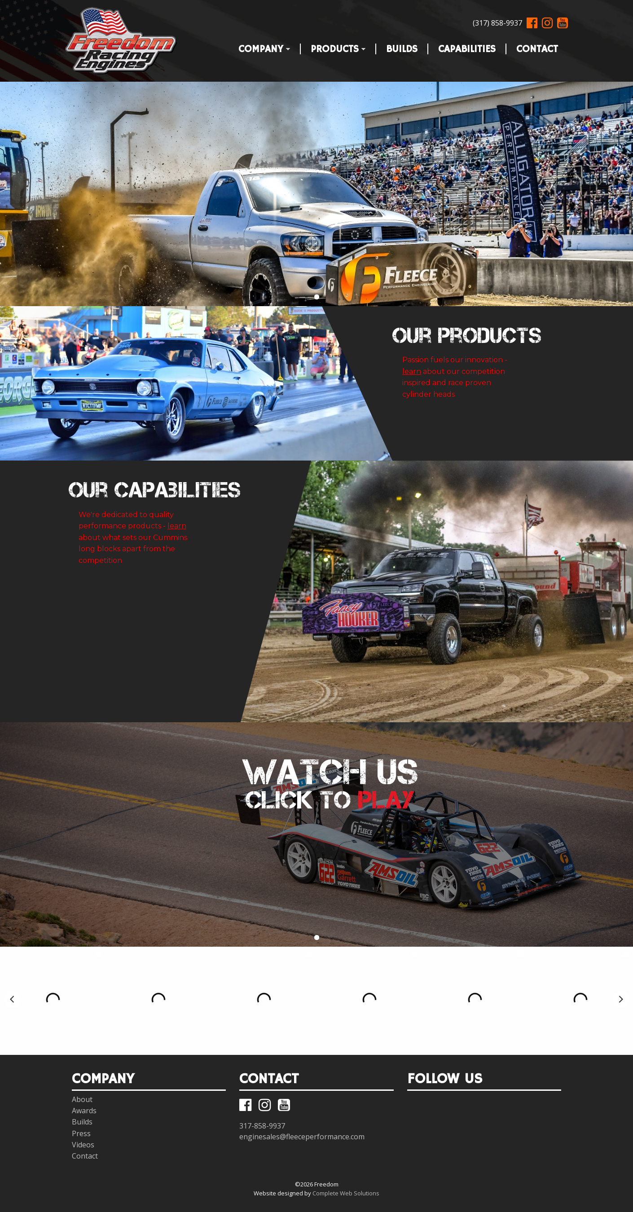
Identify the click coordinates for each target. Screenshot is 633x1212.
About (82, 1099)
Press (81, 1133)
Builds (402, 47)
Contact (537, 47)
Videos (83, 1144)
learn (411, 371)
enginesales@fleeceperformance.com (302, 1137)
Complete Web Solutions (345, 1193)
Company (259, 47)
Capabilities (467, 47)
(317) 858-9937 (497, 22)
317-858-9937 (262, 1126)
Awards (84, 1110)
